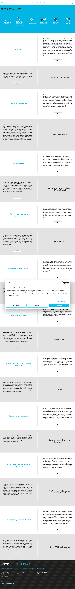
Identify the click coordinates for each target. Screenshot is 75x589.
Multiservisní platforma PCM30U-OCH (59, 491)
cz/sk (71, 1)
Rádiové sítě (59, 241)
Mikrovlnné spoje (18, 315)
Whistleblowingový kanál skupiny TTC (44, 575)
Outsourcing (18, 49)
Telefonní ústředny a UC (18, 268)
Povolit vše (59, 305)
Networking (59, 339)
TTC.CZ (39, 577)
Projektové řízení (59, 134)
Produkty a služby (20, 572)
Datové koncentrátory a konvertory (59, 441)
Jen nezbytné (16, 305)
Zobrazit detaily (62, 301)
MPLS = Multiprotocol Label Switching (18, 364)
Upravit (37, 305)
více (57, 61)
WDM (59, 389)
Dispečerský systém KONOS (18, 519)
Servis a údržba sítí (18, 103)
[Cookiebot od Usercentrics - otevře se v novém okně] (63, 282)
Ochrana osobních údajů (42, 572)
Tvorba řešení (18, 163)
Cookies (38, 573)
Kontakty (18, 575)
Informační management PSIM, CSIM (18, 465)
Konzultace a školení (59, 77)
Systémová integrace (18, 416)
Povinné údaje (39, 571)
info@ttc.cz (6, 576)
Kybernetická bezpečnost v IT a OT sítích (59, 189)
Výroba (18, 573)
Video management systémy (18, 215)
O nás (18, 571)
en (73, 1)
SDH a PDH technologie (59, 547)
